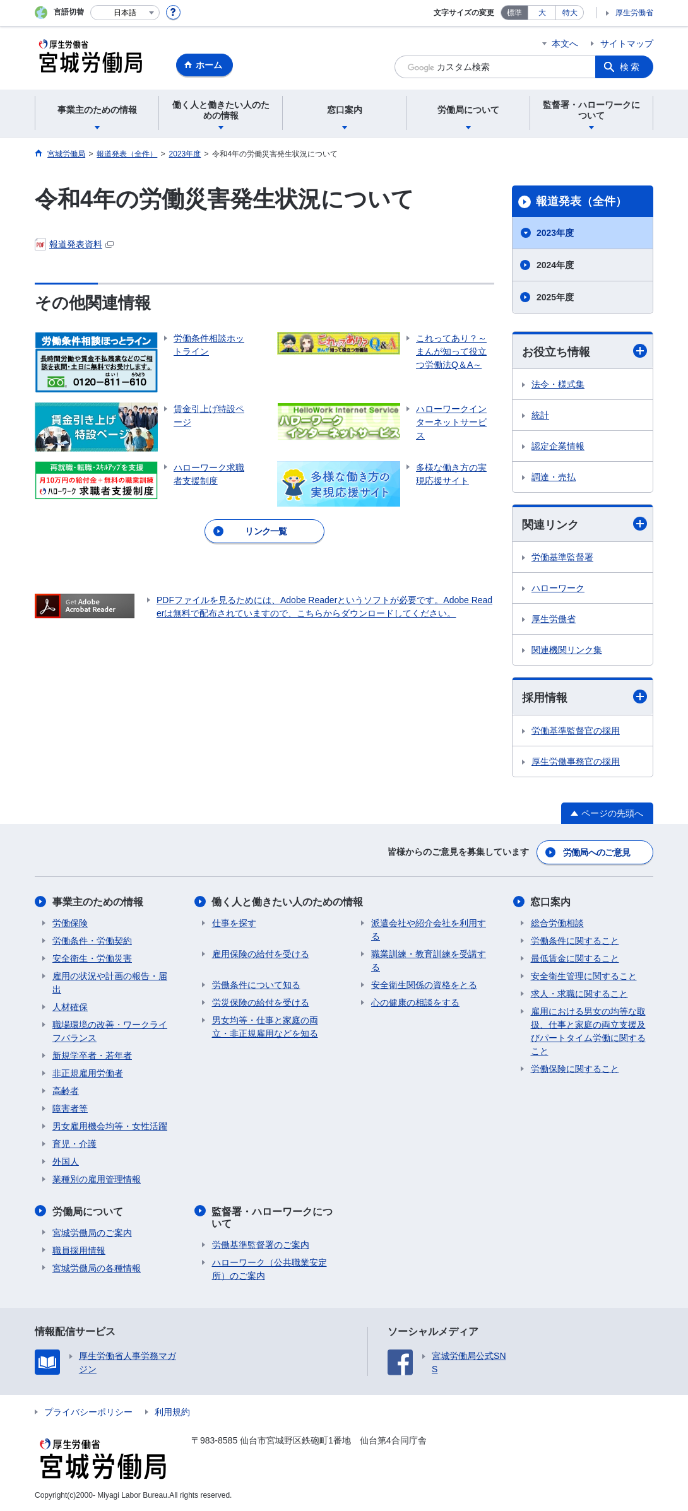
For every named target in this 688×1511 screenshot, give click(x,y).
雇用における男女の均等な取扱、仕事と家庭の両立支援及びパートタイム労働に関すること (588, 1031)
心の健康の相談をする (415, 1002)
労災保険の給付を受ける (260, 1002)
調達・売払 (553, 477)
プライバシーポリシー (88, 1411)
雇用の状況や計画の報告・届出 (109, 982)
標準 (514, 12)
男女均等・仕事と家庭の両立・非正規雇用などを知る (265, 1026)
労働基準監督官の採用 (575, 731)
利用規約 (172, 1411)
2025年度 (555, 297)
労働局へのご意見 (596, 852)
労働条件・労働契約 (92, 941)
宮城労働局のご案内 (92, 1232)
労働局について (87, 1211)
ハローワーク (557, 588)
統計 (540, 415)
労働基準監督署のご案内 (260, 1244)
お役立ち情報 (584, 351)
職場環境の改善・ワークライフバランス (109, 1031)
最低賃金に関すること (575, 958)
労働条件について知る (256, 985)
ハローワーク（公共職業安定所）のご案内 (269, 1268)
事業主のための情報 (97, 902)
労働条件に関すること (575, 941)
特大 (570, 12)
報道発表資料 (74, 244)
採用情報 (584, 697)
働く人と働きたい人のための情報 (288, 902)
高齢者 (65, 1091)
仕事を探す (234, 923)
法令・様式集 (557, 384)
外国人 (65, 1161)
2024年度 (555, 265)
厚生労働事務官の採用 (575, 761)
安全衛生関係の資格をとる (424, 985)
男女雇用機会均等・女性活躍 (109, 1126)
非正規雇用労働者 (87, 1073)
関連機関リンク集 (566, 650)
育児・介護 (74, 1144)
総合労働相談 (557, 923)
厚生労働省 (634, 12)
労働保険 (70, 923)
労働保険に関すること (575, 1069)
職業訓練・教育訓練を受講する (428, 960)
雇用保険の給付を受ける (260, 954)
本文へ (565, 43)
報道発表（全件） (581, 201)
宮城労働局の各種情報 (96, 1267)
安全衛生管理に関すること (584, 976)
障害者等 (70, 1108)
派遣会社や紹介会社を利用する (428, 929)
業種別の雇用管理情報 (96, 1179)
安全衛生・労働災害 (92, 958)
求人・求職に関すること (579, 994)
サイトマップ (626, 43)
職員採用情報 (78, 1250)
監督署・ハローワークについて (272, 1217)
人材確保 (70, 1007)
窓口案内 (551, 902)
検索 (630, 67)
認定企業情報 (557, 446)
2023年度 (555, 233)
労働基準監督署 (562, 557)
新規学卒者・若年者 (92, 1055)
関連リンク (584, 524)
